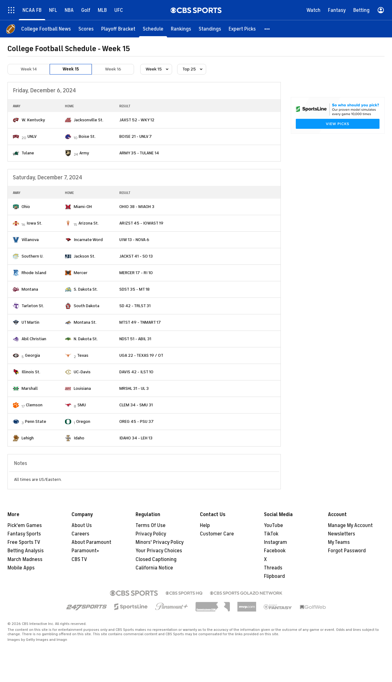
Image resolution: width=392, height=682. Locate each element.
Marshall (30, 388)
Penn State (35, 421)
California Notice (154, 568)
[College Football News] (46, 28)
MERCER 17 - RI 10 (136, 272)
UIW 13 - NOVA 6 (134, 239)
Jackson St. (84, 256)
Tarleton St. (33, 305)
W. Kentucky (33, 120)
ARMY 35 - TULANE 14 (139, 153)
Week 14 (29, 69)
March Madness (24, 559)
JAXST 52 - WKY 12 (136, 120)
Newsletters (341, 534)
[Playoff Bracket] (118, 28)
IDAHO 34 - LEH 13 (135, 438)
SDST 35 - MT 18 (134, 289)
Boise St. (87, 136)
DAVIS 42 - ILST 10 (136, 372)
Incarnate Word (88, 239)
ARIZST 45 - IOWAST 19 (141, 223)
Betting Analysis (25, 551)
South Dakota (86, 305)
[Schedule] (153, 28)
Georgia (32, 355)
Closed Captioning (156, 559)
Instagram (275, 542)
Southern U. (32, 256)
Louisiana (82, 388)
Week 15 (70, 69)
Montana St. (85, 322)
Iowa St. (34, 223)
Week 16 (113, 69)
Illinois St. (31, 372)
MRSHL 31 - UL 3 (134, 388)
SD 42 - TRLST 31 (135, 305)
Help (205, 525)
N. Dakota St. (86, 338)
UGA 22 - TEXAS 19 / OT (141, 355)
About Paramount (91, 542)
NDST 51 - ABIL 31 (135, 338)
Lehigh (28, 438)
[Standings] (210, 28)
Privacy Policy (151, 534)
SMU (81, 405)
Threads (273, 568)
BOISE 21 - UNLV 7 (135, 136)
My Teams (339, 542)
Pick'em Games (24, 525)
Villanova (30, 239)
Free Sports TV (23, 542)
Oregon (83, 421)
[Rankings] (181, 28)
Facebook (274, 551)
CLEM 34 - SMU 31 (136, 405)
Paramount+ (85, 551)
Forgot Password (347, 551)
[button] (267, 28)
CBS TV (79, 559)
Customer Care (217, 534)
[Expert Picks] (242, 28)
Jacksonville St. (88, 120)
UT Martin (30, 322)
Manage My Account (350, 525)
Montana (30, 289)
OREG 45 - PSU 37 (136, 421)
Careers (80, 534)
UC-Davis (82, 372)
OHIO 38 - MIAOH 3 (136, 206)
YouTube (273, 525)
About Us (82, 525)
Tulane (28, 153)
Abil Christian (34, 338)
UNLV (32, 136)
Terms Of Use (151, 525)
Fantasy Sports (24, 534)
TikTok (271, 534)
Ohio (26, 206)
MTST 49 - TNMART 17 (140, 322)
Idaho (79, 438)
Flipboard (274, 576)
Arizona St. (88, 223)
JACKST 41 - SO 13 (136, 256)
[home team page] (16, 120)
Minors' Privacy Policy (160, 542)
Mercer (80, 272)
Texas (82, 355)
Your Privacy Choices (159, 551)
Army (84, 153)
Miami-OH (83, 206)
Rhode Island (34, 272)
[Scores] (86, 28)
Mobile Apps (21, 568)
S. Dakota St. (86, 289)
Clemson (34, 405)
